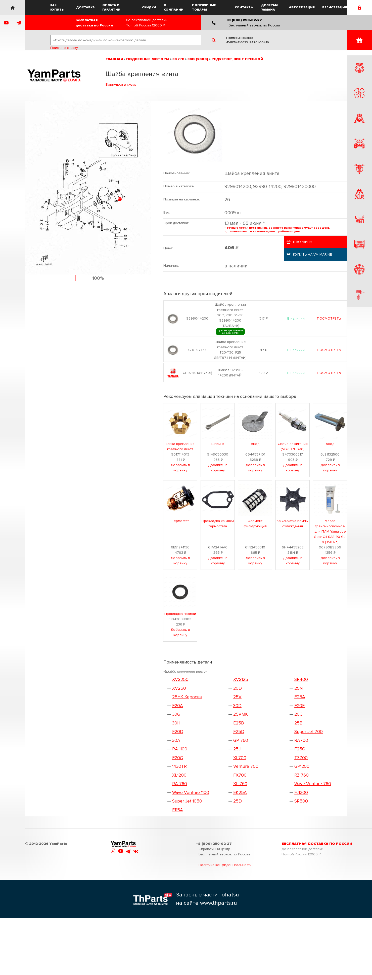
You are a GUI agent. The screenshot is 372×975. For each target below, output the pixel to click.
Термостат (180, 521)
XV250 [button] (179, 688)
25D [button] (237, 801)
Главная (114, 59)
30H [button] (176, 723)
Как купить (57, 7)
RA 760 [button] (179, 783)
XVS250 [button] (180, 679)
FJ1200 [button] (301, 792)
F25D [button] (238, 731)
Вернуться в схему (121, 84)
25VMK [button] (240, 714)
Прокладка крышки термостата (218, 523)
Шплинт (217, 444)
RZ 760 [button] (301, 775)
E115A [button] (177, 810)
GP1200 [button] (301, 766)
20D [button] (237, 688)
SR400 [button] (301, 679)
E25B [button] (238, 723)
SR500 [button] (301, 801)
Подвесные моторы (147, 59)
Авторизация (302, 7)
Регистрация (334, 7)
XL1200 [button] (179, 775)
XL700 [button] (239, 757)
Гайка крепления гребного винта (180, 446)
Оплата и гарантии (111, 7)
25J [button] (237, 749)
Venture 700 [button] (245, 766)
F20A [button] (177, 705)
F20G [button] (177, 757)
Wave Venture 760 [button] (312, 783)
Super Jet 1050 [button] (187, 801)
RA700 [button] (301, 740)
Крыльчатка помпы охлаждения (292, 523)
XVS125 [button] (240, 679)
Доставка (85, 7)
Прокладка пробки (180, 614)
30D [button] (237, 705)
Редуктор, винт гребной (237, 59)
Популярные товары (204, 7)
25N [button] (298, 688)
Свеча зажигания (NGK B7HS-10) (293, 446)
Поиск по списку (64, 48)
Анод (255, 444)
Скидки (149, 7)
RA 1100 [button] (179, 749)
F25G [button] (299, 749)
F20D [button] (177, 731)
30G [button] (176, 714)
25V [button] (237, 697)
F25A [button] (299, 697)
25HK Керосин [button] (187, 697)
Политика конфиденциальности (225, 865)
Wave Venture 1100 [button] (190, 792)
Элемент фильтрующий (255, 523)
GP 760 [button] (240, 740)
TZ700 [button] (301, 757)
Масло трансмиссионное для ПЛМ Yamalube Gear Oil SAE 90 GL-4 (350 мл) (330, 531)
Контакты (244, 7)
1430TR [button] (179, 766)
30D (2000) (198, 59)
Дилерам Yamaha (269, 7)
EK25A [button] (240, 792)
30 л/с (178, 59)
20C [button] (298, 714)
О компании (173, 7)
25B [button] (298, 723)
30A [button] (176, 740)
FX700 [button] (240, 775)
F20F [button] (299, 705)
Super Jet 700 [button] (308, 731)
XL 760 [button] (240, 783)
